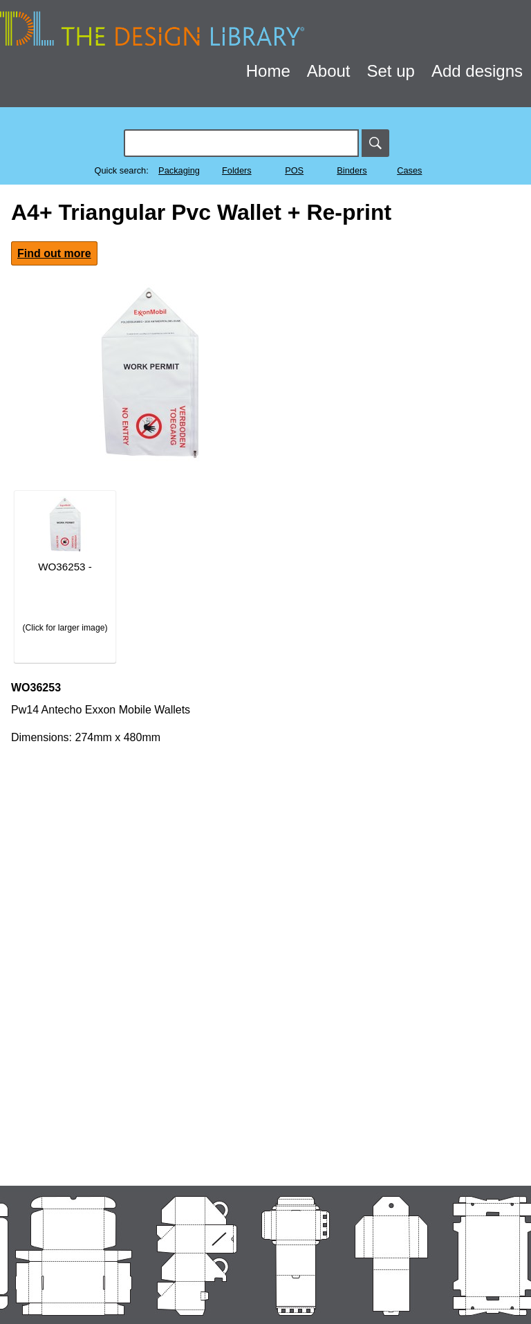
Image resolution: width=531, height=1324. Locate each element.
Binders (351, 170)
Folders (237, 170)
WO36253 (36, 687)
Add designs (477, 71)
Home (268, 71)
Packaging (179, 170)
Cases (409, 170)
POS (294, 170)
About (329, 71)
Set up (391, 71)
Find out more (54, 253)
